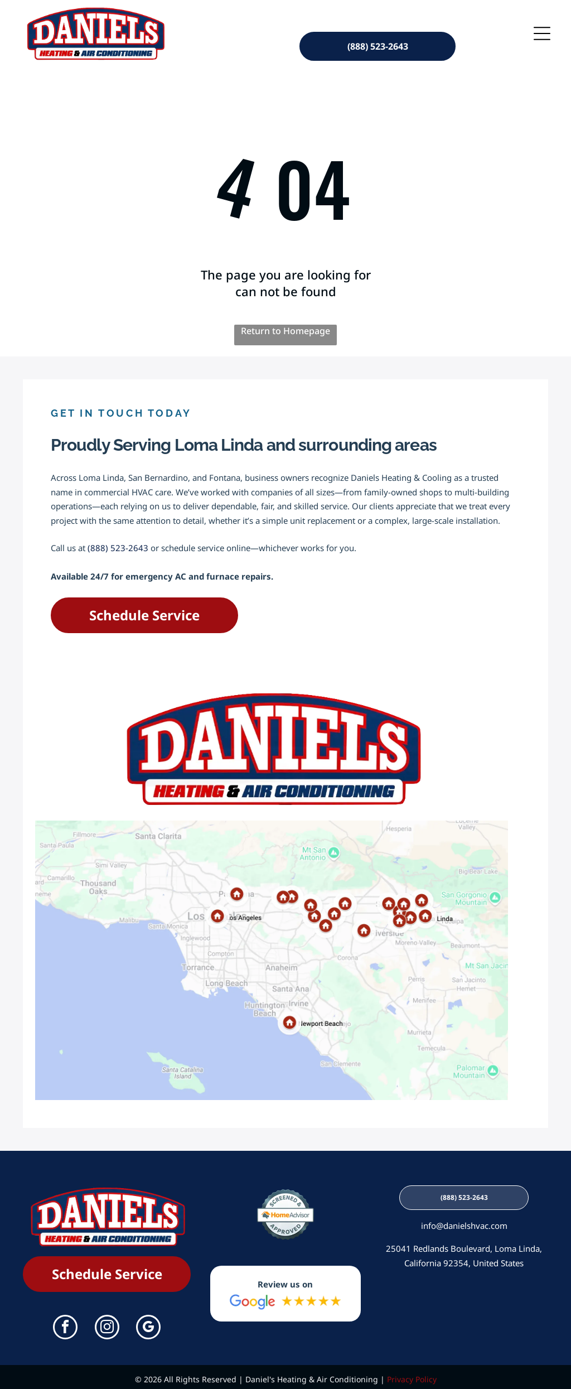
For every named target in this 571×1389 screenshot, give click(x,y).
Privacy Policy (412, 1374)
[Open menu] (542, 30)
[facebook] (65, 1324)
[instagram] (107, 1324)
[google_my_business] (148, 1324)
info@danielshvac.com (464, 1221)
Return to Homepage (285, 326)
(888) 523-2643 (118, 543)
